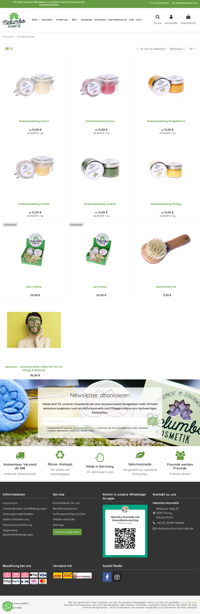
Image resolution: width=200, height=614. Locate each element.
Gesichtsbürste (166, 286)
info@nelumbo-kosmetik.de (174, 528)
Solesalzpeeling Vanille (33, 204)
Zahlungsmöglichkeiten (18, 514)
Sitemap (58, 525)
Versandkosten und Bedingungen (25, 508)
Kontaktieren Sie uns (186, 3)
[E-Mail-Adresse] (95, 421)
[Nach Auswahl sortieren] (177, 49)
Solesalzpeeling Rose (100, 121)
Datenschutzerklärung (85, 427)
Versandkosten (189, 602)
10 (192, 49)
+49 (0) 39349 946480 (170, 523)
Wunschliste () (159, 3)
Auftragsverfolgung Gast (69, 514)
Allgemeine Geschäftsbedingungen (18, 532)
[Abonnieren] (153, 421)
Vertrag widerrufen (67, 532)
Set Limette (33, 286)
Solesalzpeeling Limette (100, 204)
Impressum (10, 503)
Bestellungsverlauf (65, 508)
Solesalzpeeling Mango (166, 204)
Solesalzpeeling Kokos (34, 121)
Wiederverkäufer (64, 519)
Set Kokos (100, 286)
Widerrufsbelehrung (16, 519)
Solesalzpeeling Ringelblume (166, 121)
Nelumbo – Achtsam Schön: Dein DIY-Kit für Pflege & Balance (33, 368)
